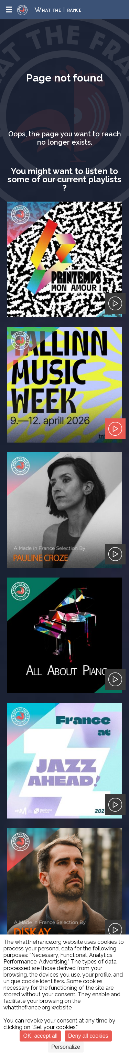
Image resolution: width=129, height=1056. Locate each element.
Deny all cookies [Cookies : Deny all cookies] (88, 1036)
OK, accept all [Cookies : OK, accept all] (40, 1036)
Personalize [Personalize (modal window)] (65, 1047)
